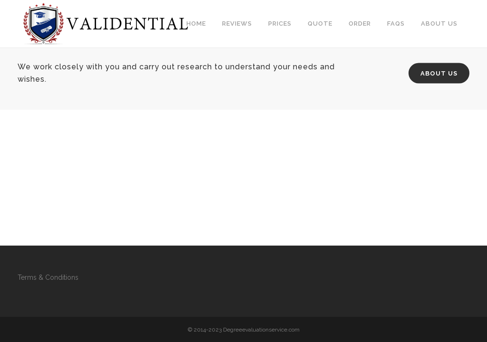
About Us (439, 73)
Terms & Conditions (48, 277)
